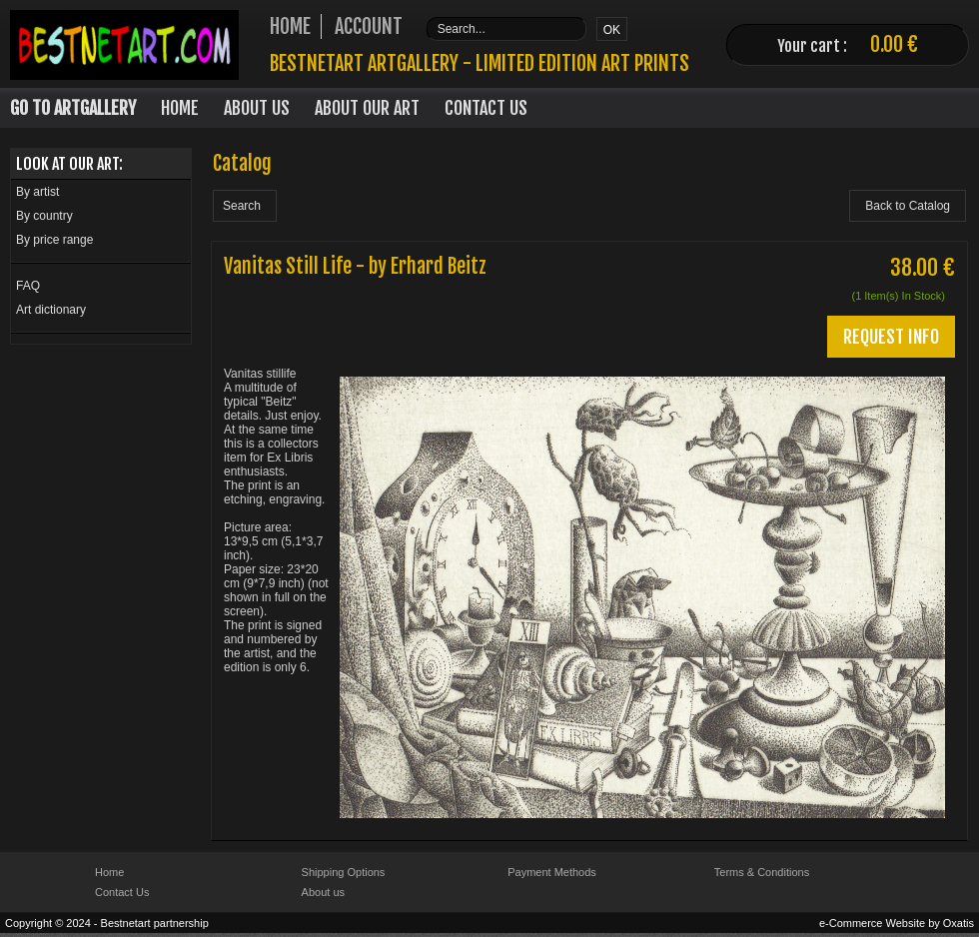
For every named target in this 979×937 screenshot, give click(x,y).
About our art (367, 108)
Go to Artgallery (73, 108)
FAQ (28, 286)
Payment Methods (551, 872)
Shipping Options (344, 872)
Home (180, 108)
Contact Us (486, 108)
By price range (54, 240)
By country (44, 216)
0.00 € (894, 44)
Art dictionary (51, 310)
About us (323, 892)
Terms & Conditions (761, 872)
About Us (257, 108)
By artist (37, 192)
